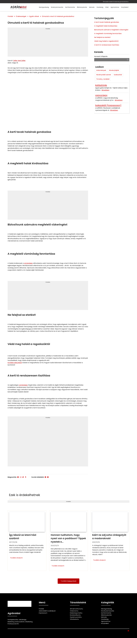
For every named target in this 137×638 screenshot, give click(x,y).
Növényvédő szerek (103, 75)
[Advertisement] (48, 43)
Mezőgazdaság (44, 7)
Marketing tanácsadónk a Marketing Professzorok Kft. (20, 623)
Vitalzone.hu (74, 611)
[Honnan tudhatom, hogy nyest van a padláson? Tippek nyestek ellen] (68, 540)
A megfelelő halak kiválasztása (105, 26)
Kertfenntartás (70, 7)
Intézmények (101, 70)
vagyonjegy (101, 95)
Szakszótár (118, 75)
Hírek (107, 7)
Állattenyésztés (82, 7)
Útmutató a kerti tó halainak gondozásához (115, 1)
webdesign (22, 620)
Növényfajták (114, 70)
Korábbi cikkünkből (15, 363)
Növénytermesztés (57, 7)
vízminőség (28, 263)
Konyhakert (125, 7)
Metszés (91, 7)
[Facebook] (18, 477)
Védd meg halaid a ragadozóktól (106, 41)
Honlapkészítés (13, 620)
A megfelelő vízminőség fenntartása (107, 33)
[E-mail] (21, 477)
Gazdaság (100, 7)
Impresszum (43, 613)
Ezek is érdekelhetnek (24, 495)
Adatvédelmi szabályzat (47, 611)
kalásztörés (101, 85)
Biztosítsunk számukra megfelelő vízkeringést (111, 30)
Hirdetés (48, 28)
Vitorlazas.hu (74, 619)
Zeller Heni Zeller (19, 60)
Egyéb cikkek (34, 16)
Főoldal (10, 16)
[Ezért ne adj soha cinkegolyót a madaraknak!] (110, 540)
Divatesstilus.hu (75, 615)
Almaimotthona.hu (76, 609)
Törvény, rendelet (103, 79)
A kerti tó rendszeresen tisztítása (106, 45)
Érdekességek (21, 16)
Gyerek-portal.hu (76, 617)
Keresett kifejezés (101, 56)
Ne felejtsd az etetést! (102, 37)
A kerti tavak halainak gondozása (106, 22)
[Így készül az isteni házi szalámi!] (27, 540)
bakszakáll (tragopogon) (108, 105)
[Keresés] (128, 59)
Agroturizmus (115, 7)
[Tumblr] (26, 477)
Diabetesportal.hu (76, 613)
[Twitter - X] (23, 477)
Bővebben (105, 90)
